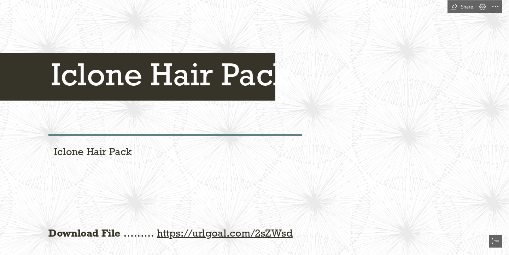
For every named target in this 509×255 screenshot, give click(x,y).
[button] (461, 6)
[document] (254, 127)
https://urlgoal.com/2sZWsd (225, 232)
